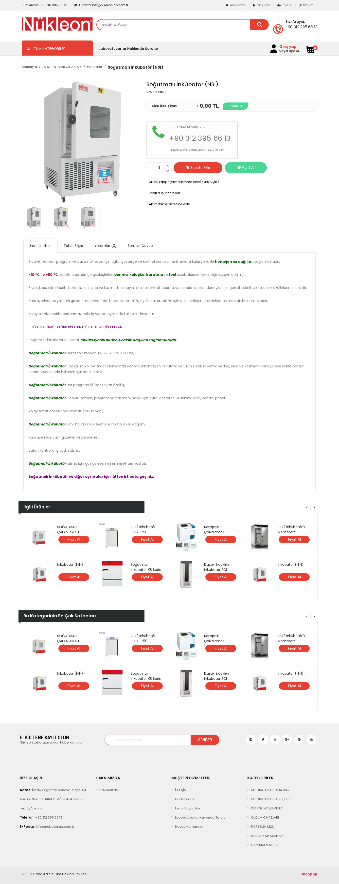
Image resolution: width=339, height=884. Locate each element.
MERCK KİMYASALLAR (267, 835)
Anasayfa (235, 5)
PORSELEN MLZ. (262, 826)
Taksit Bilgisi (74, 245)
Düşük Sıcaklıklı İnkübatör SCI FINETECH (216, 569)
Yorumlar (105, 245)
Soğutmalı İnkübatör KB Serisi (146, 567)
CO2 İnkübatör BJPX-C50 (143, 529)
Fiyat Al (245, 167)
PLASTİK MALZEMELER (267, 808)
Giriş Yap (261, 5)
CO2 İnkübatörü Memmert (291, 529)
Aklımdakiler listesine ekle (168, 204)
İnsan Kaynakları (188, 808)
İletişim (306, 5)
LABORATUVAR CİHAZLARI (62, 66)
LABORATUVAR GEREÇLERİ (270, 799)
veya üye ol (289, 51)
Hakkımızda (108, 790)
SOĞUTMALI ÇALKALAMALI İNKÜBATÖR (68, 532)
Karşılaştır (209, 181)
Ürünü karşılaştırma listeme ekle (173, 182)
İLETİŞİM (181, 790)
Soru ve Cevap (140, 245)
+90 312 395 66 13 (44, 5)
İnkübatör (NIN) (70, 564)
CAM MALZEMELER (264, 845)
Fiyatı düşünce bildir (163, 193)
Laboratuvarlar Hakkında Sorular (128, 48)
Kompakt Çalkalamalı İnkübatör (214, 532)
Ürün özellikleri (41, 245)
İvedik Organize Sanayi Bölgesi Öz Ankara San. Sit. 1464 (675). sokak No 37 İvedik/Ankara (53, 799)
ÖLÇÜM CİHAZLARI (265, 817)
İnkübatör (94, 66)
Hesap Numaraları (189, 826)
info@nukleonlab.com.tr (101, 5)
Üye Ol (284, 5)
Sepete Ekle (198, 167)
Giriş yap (288, 46)
